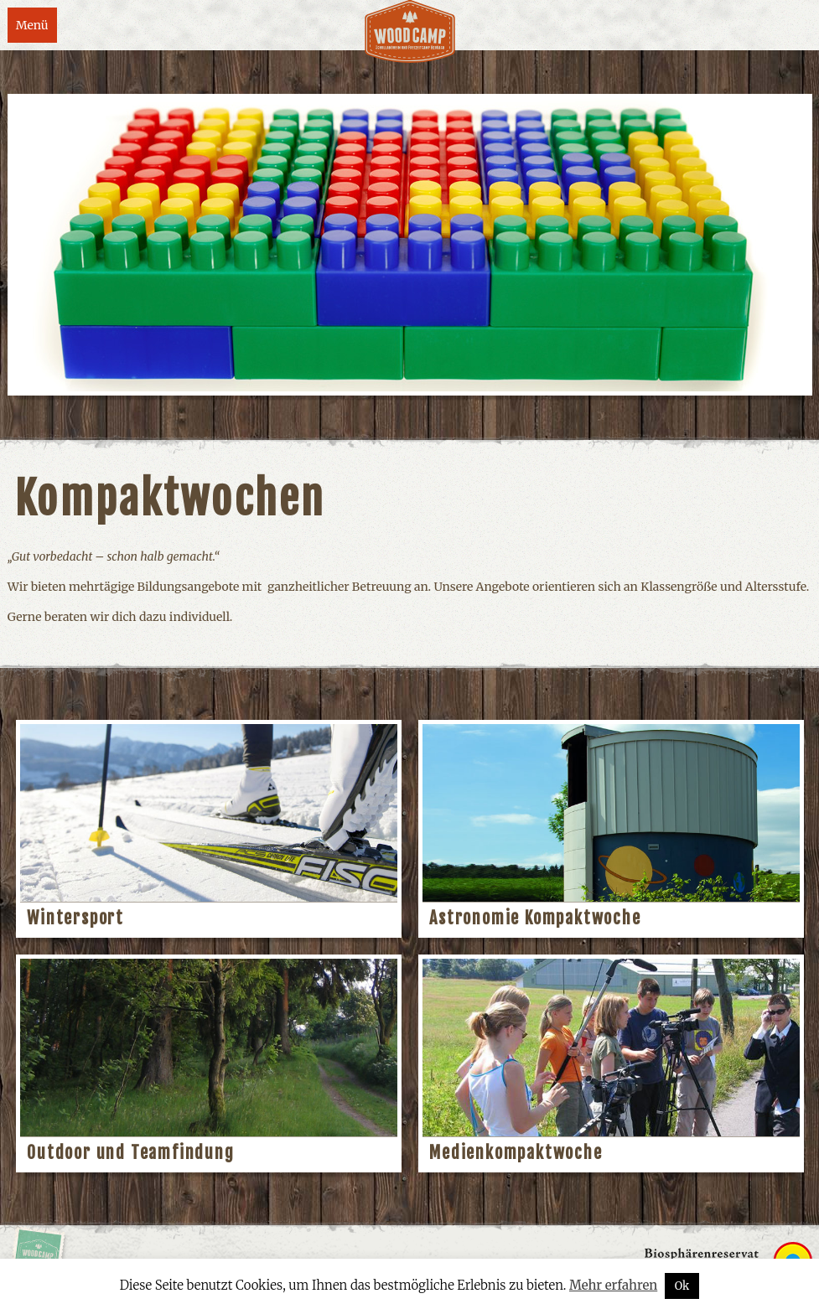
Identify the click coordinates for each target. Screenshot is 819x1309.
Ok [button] (682, 1286)
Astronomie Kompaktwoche (534, 918)
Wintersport (75, 918)
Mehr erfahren (613, 1285)
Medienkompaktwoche (515, 1152)
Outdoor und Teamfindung (130, 1152)
